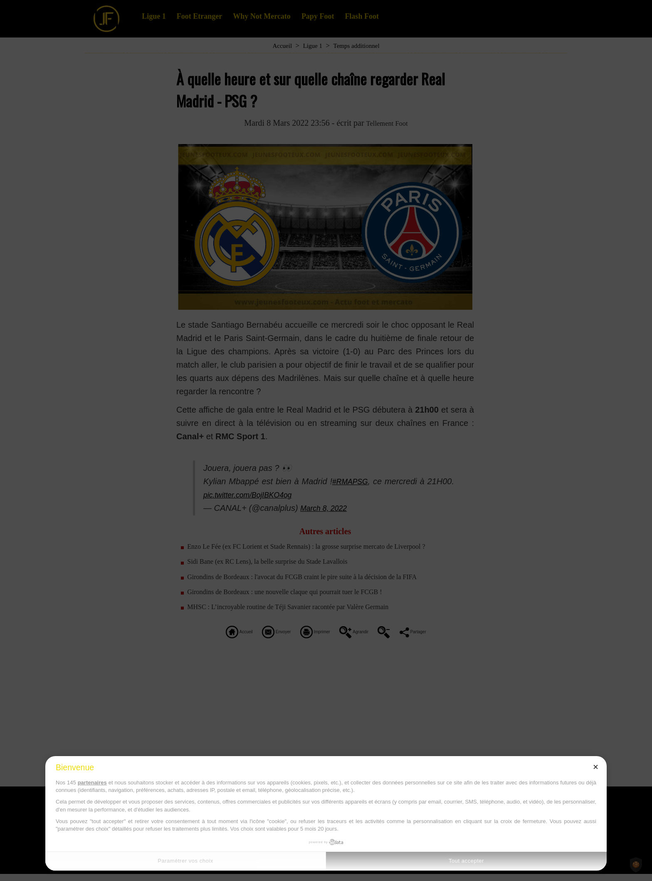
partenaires (92, 782)
